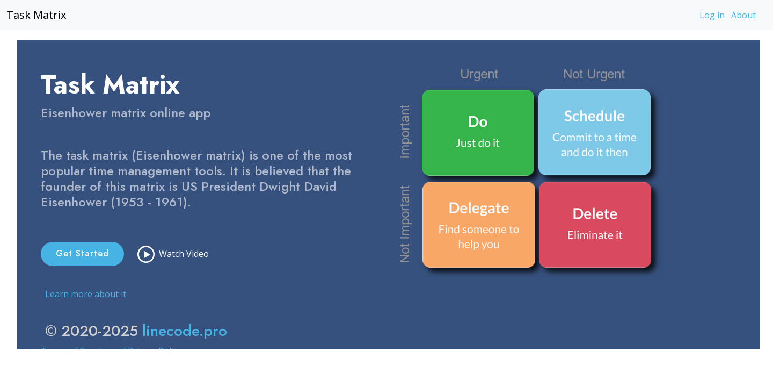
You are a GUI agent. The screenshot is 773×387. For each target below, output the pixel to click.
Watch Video (173, 254)
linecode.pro (184, 331)
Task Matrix (36, 15)
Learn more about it (85, 294)
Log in (712, 15)
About (743, 15)
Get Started (82, 253)
